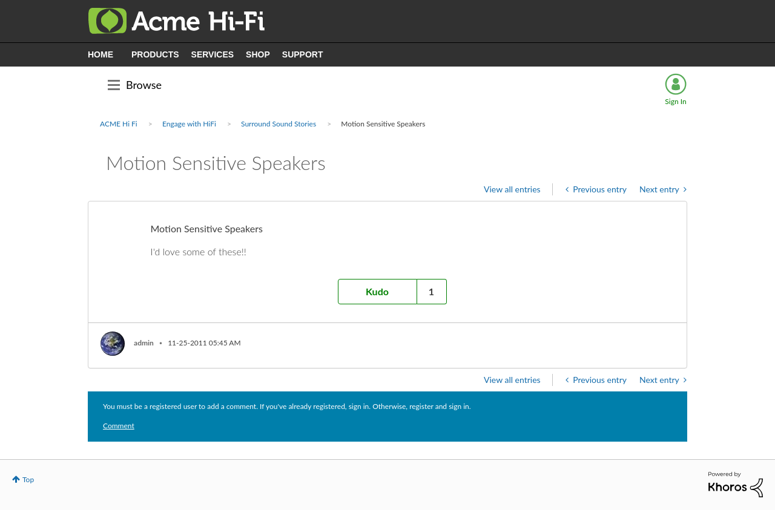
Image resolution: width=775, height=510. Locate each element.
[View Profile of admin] (144, 342)
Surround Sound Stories (278, 123)
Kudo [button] (377, 291)
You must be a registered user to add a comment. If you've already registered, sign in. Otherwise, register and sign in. (287, 406)
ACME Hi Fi (118, 123)
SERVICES (212, 54)
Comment (118, 425)
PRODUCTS (155, 54)
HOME (100, 54)
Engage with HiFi (189, 123)
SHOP (258, 54)
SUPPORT (302, 54)
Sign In (675, 101)
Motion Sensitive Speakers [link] (383, 123)
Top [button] (28, 479)
